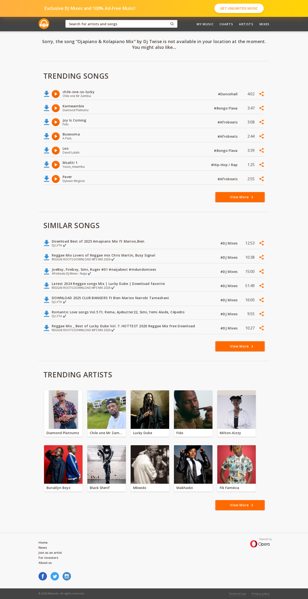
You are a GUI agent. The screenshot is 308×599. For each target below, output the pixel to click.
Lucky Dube (142, 433)
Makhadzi (184, 487)
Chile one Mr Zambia (106, 433)
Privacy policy (261, 593)
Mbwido (139, 487)
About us (45, 562)
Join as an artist (50, 552)
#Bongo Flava (226, 108)
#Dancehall (228, 94)
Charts (226, 24)
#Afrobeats (228, 122)
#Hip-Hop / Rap (225, 164)
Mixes (264, 24)
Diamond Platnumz (62, 433)
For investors (48, 557)
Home (43, 542)
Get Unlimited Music (239, 8)
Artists (246, 24)
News (42, 547)
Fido (179, 433)
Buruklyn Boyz (58, 487)
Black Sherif (100, 487)
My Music (205, 24)
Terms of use (237, 593)
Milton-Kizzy (230, 433)
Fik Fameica (229, 487)
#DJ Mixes (229, 243)
